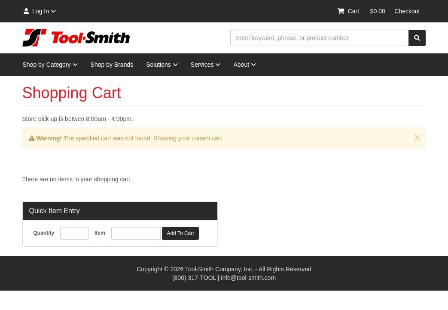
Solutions (162, 64)
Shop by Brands (112, 64)
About (244, 64)
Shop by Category (50, 64)
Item (99, 233)
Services (206, 64)
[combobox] (319, 38)
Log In (39, 11)
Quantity (44, 233)
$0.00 (377, 11)
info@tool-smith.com (248, 277)
